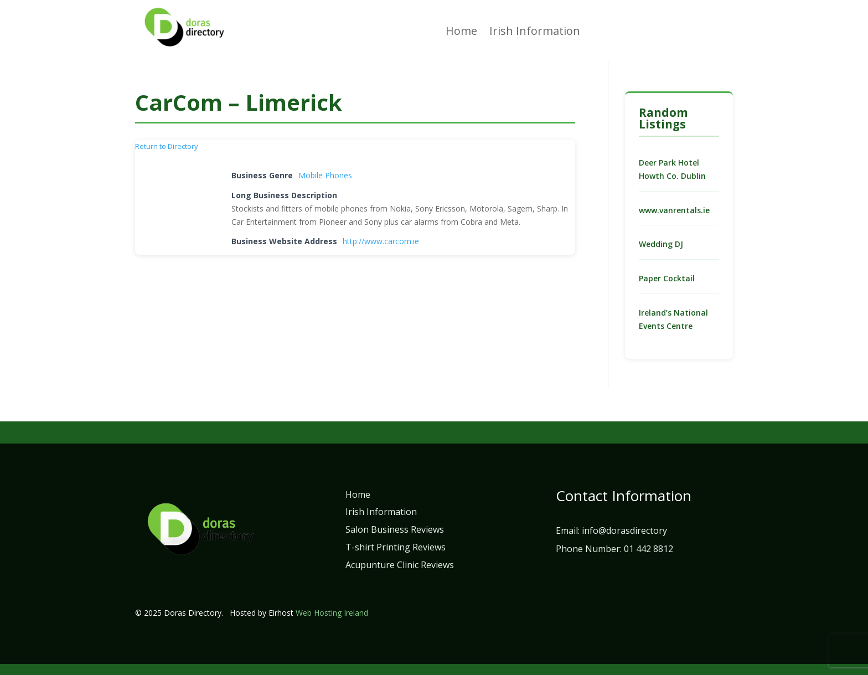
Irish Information (534, 32)
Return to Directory (166, 146)
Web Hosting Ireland (332, 612)
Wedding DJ (661, 244)
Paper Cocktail (667, 278)
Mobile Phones (325, 175)
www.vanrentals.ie (674, 210)
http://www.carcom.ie (381, 241)
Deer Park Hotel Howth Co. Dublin (672, 169)
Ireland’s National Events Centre (673, 319)
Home (461, 32)
